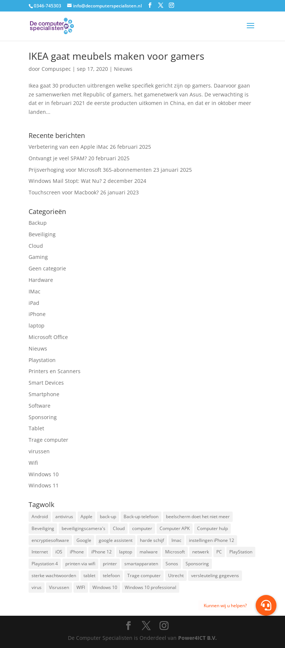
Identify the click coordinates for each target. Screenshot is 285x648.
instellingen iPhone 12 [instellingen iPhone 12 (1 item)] (211, 540)
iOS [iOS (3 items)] (58, 552)
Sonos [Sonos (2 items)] (172, 563)
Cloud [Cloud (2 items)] (119, 528)
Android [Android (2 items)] (40, 516)
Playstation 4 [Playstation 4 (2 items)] (45, 563)
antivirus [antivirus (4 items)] (64, 516)
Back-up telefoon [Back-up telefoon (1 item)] (141, 516)
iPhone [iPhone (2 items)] (77, 552)
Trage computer (48, 439)
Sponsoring (43, 417)
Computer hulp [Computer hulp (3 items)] (212, 528)
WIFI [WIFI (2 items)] (80, 587)
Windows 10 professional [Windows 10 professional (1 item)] (150, 587)
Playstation (42, 360)
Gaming (38, 256)
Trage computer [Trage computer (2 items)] (144, 575)
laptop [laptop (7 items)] (125, 552)
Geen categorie (47, 268)
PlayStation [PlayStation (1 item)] (240, 552)
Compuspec (56, 68)
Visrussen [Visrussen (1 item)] (59, 587)
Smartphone (44, 394)
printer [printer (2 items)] (110, 563)
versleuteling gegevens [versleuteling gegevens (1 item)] (215, 575)
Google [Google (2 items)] (83, 540)
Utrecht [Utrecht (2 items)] (176, 575)
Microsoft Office (48, 337)
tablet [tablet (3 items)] (89, 575)
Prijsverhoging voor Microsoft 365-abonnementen (90, 169)
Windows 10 (44, 474)
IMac (34, 291)
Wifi (33, 462)
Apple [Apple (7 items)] (86, 516)
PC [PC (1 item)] (219, 552)
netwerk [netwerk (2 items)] (200, 552)
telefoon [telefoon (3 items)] (111, 575)
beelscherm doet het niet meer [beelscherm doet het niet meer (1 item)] (198, 516)
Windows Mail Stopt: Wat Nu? (65, 180)
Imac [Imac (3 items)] (176, 540)
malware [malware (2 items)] (149, 552)
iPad (34, 302)
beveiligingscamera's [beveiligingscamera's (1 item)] (83, 528)
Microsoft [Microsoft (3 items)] (175, 552)
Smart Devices (46, 382)
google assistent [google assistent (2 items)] (115, 540)
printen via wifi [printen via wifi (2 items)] (80, 563)
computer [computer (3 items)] (142, 528)
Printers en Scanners (55, 371)
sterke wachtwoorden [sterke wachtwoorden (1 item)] (54, 575)
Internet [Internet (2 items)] (40, 552)
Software (39, 405)
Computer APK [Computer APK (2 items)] (175, 528)
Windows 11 (44, 485)
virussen (39, 451)
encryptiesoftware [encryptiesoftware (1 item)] (50, 540)
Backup (38, 222)
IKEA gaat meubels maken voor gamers (116, 56)
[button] (266, 605)
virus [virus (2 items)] (37, 587)
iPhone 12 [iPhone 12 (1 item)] (101, 552)
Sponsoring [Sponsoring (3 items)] (197, 563)
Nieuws (123, 68)
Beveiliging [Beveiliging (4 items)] (43, 528)
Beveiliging (42, 234)
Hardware (41, 279)
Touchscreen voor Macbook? (64, 192)
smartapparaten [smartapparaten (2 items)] (141, 563)
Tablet (36, 428)
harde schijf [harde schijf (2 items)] (152, 540)
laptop (37, 325)
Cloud (36, 245)
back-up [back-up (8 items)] (108, 516)
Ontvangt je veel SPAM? (58, 158)
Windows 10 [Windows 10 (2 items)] (104, 587)
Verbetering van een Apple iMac (68, 146)
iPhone (37, 314)
